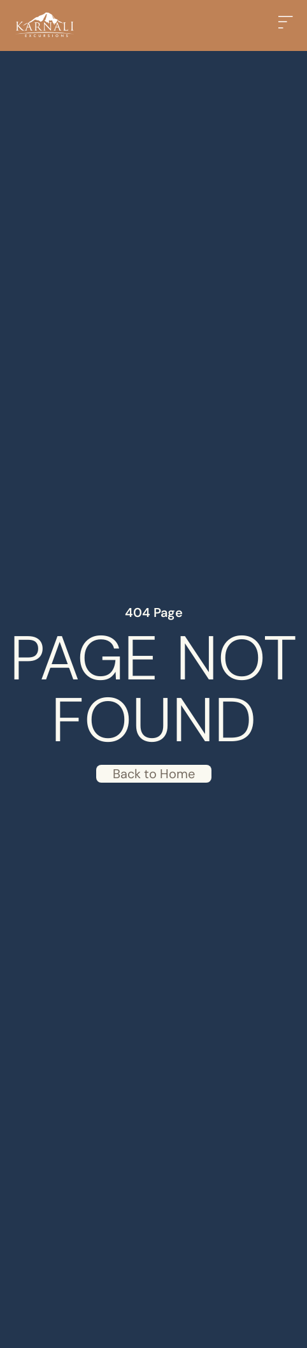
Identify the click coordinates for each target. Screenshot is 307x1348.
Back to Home (154, 773)
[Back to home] (44, 25)
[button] (288, 25)
